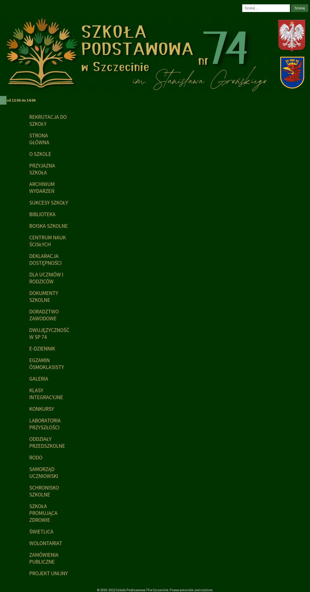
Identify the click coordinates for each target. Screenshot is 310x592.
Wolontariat (45, 543)
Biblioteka (42, 214)
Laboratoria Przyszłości (45, 424)
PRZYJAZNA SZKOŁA (42, 169)
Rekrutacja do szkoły (48, 120)
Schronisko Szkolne (44, 491)
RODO (35, 457)
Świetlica (41, 531)
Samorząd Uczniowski (43, 472)
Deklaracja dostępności (45, 259)
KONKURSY (41, 408)
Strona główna (39, 139)
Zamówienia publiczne (44, 558)
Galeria (38, 378)
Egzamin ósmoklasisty (46, 363)
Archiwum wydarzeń (42, 187)
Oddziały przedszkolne (47, 442)
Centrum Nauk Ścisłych (47, 241)
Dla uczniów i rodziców (46, 278)
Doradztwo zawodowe (44, 315)
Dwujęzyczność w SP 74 (49, 333)
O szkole (40, 153)
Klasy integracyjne (46, 394)
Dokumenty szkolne (43, 296)
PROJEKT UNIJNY (48, 573)
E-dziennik (42, 348)
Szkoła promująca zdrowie (43, 513)
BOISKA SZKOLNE (48, 225)
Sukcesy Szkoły (48, 202)
